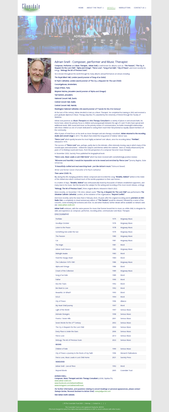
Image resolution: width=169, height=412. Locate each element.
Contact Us (140, 8)
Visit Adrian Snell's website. (65, 395)
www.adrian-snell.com (66, 205)
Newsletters (124, 8)
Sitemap (87, 403)
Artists (111, 8)
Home (80, 8)
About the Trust (95, 8)
